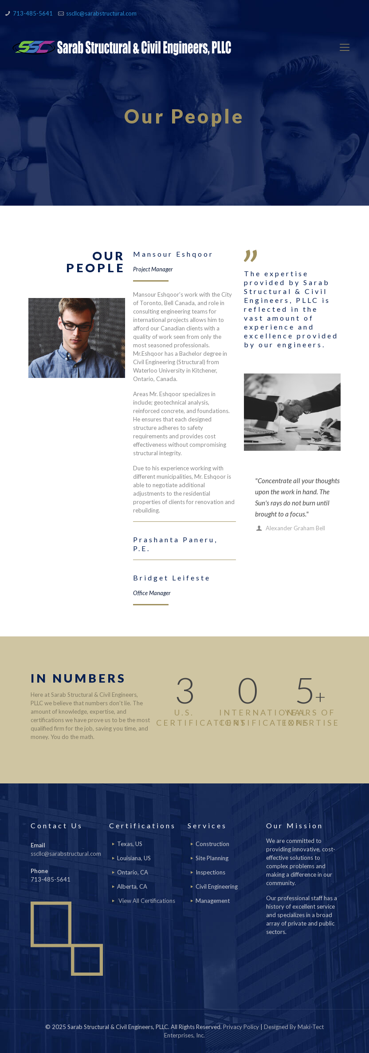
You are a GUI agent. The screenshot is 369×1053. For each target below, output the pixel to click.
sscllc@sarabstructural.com (101, 13)
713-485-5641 (33, 13)
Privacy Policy (241, 1026)
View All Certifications (146, 900)
